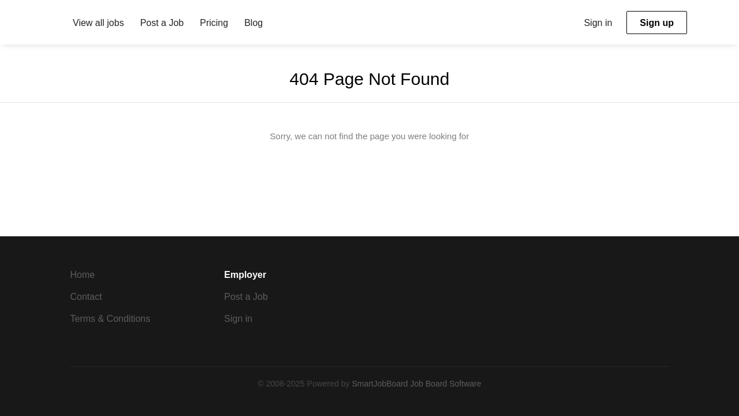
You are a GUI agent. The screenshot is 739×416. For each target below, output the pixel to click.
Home (82, 275)
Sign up (657, 23)
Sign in (598, 23)
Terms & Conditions (110, 319)
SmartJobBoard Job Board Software (416, 383)
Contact (86, 297)
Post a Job (246, 297)
